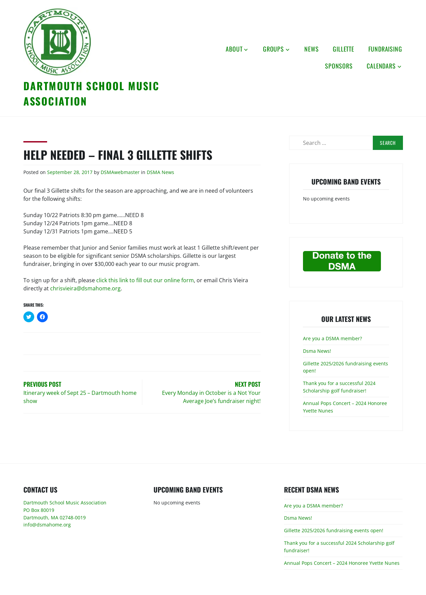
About (234, 48)
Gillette (343, 48)
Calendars (381, 65)
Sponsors (338, 65)
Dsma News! (317, 351)
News (311, 48)
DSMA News (160, 172)
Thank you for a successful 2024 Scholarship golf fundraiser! (339, 387)
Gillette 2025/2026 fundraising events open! (333, 530)
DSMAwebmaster (120, 172)
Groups (273, 48)
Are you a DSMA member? (332, 338)
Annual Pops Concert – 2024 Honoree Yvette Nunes (342, 563)
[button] (57, 41)
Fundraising (385, 48)
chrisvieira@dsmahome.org (85, 288)
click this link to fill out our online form (145, 280)
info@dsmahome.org (47, 524)
